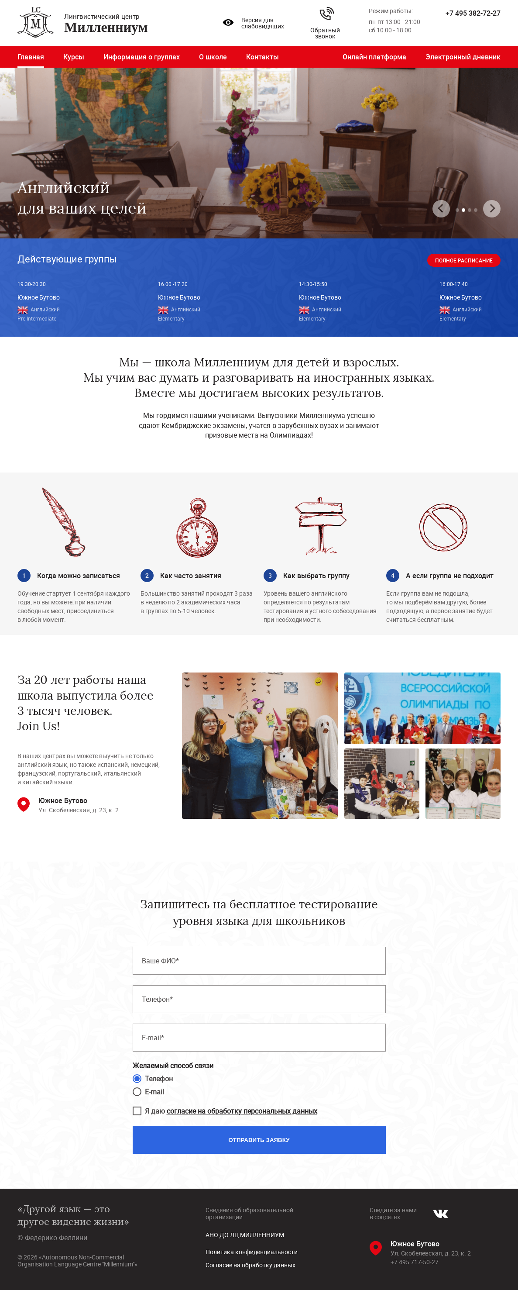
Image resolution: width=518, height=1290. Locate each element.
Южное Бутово (38, 297)
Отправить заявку (259, 1140)
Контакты (262, 57)
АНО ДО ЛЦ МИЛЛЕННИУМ (245, 1234)
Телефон (159, 1078)
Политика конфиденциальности (252, 1252)
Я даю (231, 1111)
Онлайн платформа (374, 57)
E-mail (154, 1091)
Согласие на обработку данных (250, 1265)
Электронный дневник (463, 57)
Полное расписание (464, 260)
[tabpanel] (259, 153)
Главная (30, 57)
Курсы (73, 57)
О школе (213, 57)
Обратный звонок (325, 23)
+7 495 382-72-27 (473, 13)
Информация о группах (141, 57)
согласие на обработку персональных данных (242, 1111)
